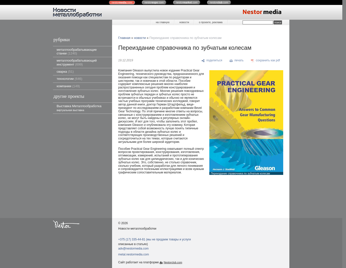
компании (68, 86)
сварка (65, 71)
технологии (69, 79)
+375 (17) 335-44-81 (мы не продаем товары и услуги (154, 239)
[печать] (236, 60)
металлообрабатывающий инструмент (77, 62)
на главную (162, 22)
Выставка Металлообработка (79, 107)
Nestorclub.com (173, 262)
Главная (124, 38)
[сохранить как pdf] (265, 60)
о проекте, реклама (211, 22)
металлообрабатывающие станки (77, 51)
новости (184, 22)
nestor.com (122, 2)
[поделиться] (212, 60)
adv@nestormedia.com (133, 248)
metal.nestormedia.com (133, 254)
